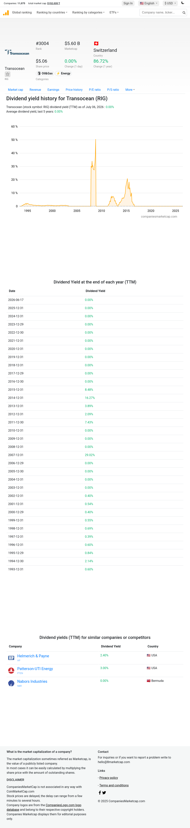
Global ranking (22, 12)
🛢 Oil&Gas (45, 73)
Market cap (15, 90)
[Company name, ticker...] (163, 12)
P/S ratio (113, 90)
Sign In (128, 3)
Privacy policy (108, 778)
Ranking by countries (51, 12)
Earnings (53, 90)
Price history (74, 90)
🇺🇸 (147, 3)
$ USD (169, 3)
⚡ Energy (63, 73)
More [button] (128, 90)
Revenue (35, 90)
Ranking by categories (87, 12)
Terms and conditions (114, 785)
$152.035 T (53, 3)
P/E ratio (95, 90)
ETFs (113, 12)
